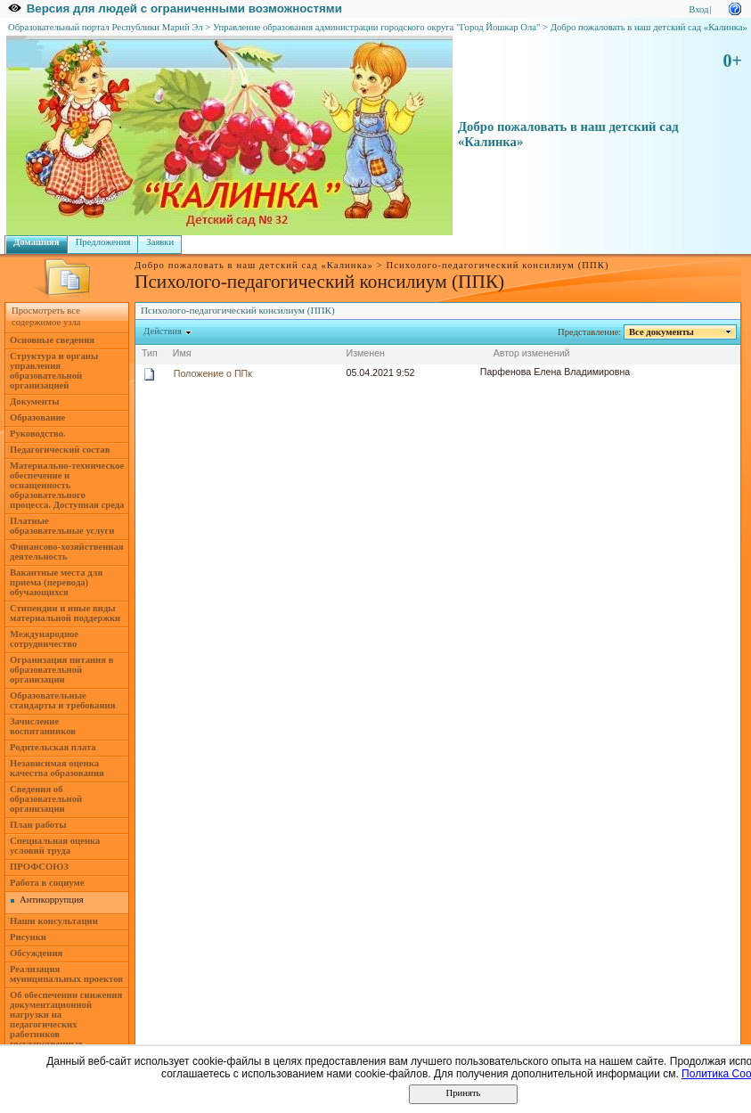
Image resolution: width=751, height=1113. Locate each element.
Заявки (160, 242)
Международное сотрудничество (44, 639)
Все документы (662, 332)
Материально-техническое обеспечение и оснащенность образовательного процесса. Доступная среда (67, 485)
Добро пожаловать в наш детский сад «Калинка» (649, 27)
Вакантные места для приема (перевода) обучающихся (56, 582)
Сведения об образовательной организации (46, 799)
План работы (38, 825)
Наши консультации (54, 921)
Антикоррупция (52, 899)
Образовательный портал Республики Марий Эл (105, 27)
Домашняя (36, 242)
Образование (37, 417)
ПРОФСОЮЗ (39, 867)
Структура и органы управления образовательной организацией (54, 370)
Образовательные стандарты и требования (63, 700)
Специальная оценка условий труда (55, 845)
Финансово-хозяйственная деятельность (67, 551)
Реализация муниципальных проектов (66, 974)
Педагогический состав (60, 449)
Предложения (103, 242)
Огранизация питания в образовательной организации (61, 669)
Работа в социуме (47, 883)
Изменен (365, 353)
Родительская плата (53, 747)
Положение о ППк (213, 373)
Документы (35, 401)
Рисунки (28, 937)
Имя (182, 353)
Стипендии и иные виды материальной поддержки (65, 613)
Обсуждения (36, 953)
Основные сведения (52, 340)
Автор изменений (532, 353)
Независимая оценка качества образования (57, 768)
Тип (150, 353)
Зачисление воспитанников (43, 726)
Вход (698, 9)
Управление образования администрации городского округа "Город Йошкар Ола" (377, 27)
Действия (163, 331)
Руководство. (38, 433)
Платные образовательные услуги (62, 526)
